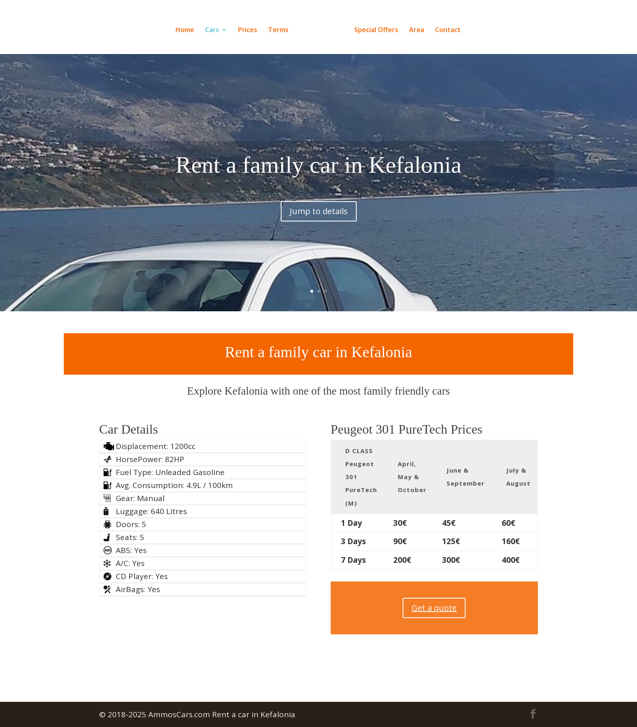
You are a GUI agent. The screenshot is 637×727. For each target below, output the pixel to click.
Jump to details (319, 418)
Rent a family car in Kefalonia (319, 372)
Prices (250, 27)
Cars (214, 27)
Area (414, 27)
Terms (281, 27)
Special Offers (374, 27)
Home (187, 27)
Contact (445, 27)
